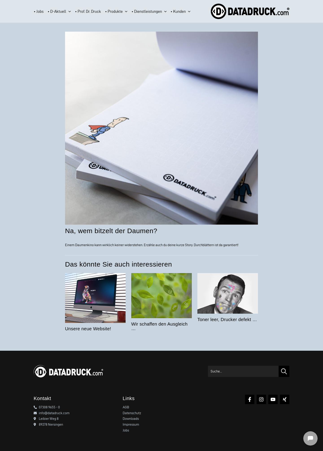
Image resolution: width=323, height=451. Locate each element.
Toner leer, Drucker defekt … (227, 319)
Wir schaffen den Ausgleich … (159, 326)
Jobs (126, 430)
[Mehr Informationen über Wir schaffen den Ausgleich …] (161, 295)
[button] (61, 11)
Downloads (131, 418)
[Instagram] (261, 399)
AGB (126, 407)
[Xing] (284, 399)
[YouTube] (273, 399)
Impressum (131, 424)
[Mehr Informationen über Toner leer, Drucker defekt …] (227, 293)
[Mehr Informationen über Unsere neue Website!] (95, 297)
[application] (68, 11)
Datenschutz (132, 413)
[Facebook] (249, 399)
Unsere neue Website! (88, 328)
